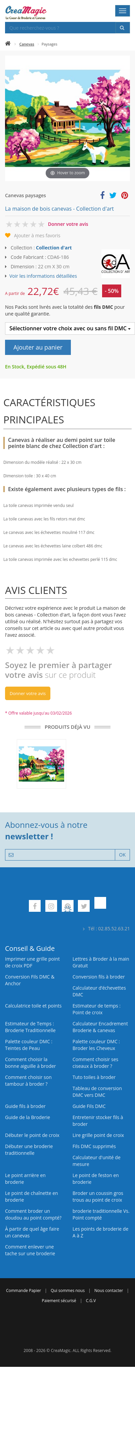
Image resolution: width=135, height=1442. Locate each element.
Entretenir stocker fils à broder (98, 1120)
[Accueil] (8, 44)
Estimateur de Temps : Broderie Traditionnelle (30, 1026)
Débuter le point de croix (32, 1135)
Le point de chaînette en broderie (31, 1196)
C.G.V (91, 1300)
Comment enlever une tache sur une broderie (30, 1250)
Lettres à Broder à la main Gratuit (101, 962)
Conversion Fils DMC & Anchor (29, 980)
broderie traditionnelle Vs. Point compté (101, 1214)
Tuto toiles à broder (94, 1077)
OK (122, 854)
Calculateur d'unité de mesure (97, 1160)
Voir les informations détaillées (43, 276)
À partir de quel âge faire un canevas (32, 1232)
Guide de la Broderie (27, 1117)
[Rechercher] (123, 27)
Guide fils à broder (25, 1106)
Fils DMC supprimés (94, 1146)
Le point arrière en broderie (25, 1178)
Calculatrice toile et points (33, 1005)
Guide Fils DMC (89, 1106)
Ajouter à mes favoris (37, 235)
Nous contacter (108, 1290)
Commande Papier (23, 1290)
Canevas (26, 44)
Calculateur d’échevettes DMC (99, 991)
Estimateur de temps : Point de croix (97, 1009)
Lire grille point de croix (98, 1135)
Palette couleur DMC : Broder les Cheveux (96, 1044)
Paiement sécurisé (59, 1300)
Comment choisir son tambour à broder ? (28, 1080)
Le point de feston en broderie (96, 1178)
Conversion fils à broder (99, 976)
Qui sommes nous (68, 1290)
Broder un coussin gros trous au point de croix (98, 1196)
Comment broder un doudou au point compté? (33, 1214)
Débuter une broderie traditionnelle (29, 1149)
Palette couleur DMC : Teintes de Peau (28, 1044)
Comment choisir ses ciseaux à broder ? (95, 1062)
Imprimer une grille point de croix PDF (32, 962)
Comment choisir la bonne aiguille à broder (30, 1062)
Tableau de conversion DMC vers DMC (97, 1091)
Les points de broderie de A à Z (100, 1232)
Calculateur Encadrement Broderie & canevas (100, 1026)
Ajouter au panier (37, 347)
